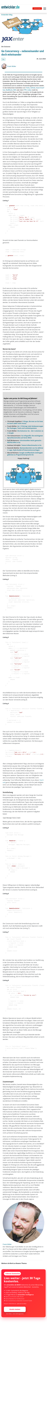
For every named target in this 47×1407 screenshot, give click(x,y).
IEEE (14, 90)
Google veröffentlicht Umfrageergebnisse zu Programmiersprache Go (25, 454)
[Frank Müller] (4, 66)
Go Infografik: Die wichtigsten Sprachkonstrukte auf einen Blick (25, 437)
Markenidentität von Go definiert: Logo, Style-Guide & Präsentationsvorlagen (25, 449)
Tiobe (28, 88)
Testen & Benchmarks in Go (31, 445)
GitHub (32, 88)
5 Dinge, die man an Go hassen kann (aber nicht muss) (25, 422)
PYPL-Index (27, 90)
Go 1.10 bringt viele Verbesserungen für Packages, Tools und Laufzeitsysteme (25, 427)
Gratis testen (37, 8)
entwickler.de (10, 9)
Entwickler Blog (6, 15)
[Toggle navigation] (11, 9)
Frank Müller (11, 66)
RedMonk (9, 90)
